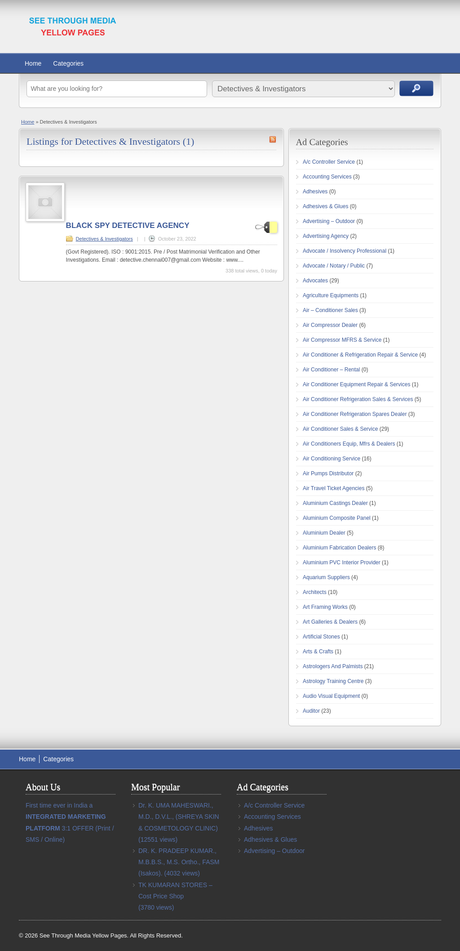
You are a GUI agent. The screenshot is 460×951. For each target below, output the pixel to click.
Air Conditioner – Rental (331, 369)
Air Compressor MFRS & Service (342, 340)
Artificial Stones (321, 637)
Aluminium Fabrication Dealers (339, 548)
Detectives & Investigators (104, 238)
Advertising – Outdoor (329, 221)
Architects (315, 592)
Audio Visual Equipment (331, 696)
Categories (68, 63)
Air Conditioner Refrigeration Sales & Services (358, 399)
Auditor (311, 711)
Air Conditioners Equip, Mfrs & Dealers (349, 444)
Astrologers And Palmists (333, 666)
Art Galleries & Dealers (330, 622)
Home (33, 63)
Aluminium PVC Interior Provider (341, 562)
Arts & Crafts (318, 651)
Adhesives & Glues (325, 206)
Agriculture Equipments (330, 295)
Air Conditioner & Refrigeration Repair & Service (360, 355)
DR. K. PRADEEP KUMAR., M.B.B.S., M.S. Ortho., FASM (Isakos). (178, 862)
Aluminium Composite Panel (337, 518)
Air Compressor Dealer (330, 325)
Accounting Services (327, 177)
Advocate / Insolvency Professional (344, 251)
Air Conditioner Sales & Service (340, 429)
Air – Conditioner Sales (330, 310)
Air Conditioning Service (331, 458)
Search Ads (416, 88)
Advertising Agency (326, 236)
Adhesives (315, 191)
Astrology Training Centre (333, 681)
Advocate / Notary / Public (334, 266)
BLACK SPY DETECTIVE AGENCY (128, 225)
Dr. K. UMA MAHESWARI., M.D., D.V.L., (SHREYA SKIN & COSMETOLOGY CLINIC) (178, 816)
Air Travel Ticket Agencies (333, 488)
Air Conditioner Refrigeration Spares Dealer (355, 414)
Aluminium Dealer (324, 533)
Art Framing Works (325, 607)
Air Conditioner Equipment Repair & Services (356, 384)
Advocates (315, 280)
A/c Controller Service (329, 162)
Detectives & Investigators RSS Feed (272, 139)
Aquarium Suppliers (326, 577)
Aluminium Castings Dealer (335, 503)
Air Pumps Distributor (328, 473)
